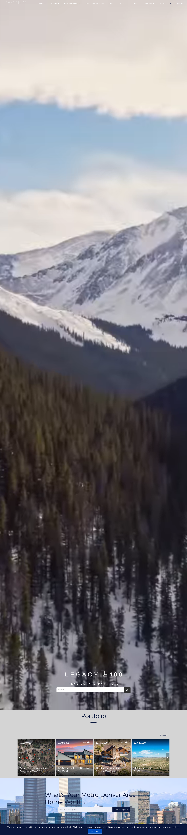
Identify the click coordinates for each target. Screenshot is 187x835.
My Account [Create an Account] (177, 5)
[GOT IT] (95, 831)
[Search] (93, 689)
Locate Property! (121, 806)
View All (164, 733)
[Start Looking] (127, 690)
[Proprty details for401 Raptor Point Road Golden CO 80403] (112, 755)
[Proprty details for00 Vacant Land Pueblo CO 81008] (150, 755)
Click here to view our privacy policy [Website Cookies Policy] (90, 827)
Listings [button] (54, 5)
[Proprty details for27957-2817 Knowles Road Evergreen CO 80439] (36, 755)
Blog (162, 5)
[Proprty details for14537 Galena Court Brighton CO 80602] (74, 755)
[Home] (13, 5)
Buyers (123, 5)
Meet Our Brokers (95, 5)
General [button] (149, 5)
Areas (112, 5)
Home (41, 5)
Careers (136, 5)
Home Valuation (72, 5)
